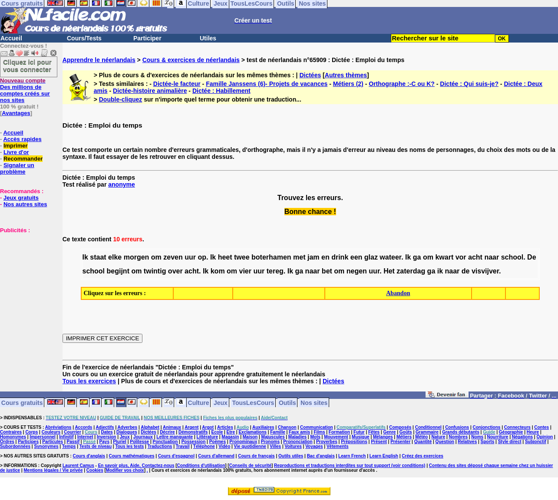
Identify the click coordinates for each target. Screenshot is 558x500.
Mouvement (336, 436)
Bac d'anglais (321, 456)
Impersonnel (42, 436)
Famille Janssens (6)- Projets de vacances (266, 83)
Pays (104, 441)
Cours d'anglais (89, 456)
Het (389, 271)
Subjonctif (535, 441)
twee (242, 257)
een (356, 257)
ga (417, 257)
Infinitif (66, 436)
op (202, 257)
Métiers (404, 436)
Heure (533, 432)
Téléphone (204, 446)
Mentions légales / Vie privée (53, 470)
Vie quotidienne (250, 446)
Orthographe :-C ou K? (402, 83)
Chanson (287, 427)
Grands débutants (460, 432)
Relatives (467, 441)
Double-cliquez (120, 99)
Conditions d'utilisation (201, 465)
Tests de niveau (95, 446)
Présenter (400, 441)
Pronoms (270, 441)
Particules (52, 441)
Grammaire (427, 432)
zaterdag (410, 271)
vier (245, 271)
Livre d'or (16, 152)
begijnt (118, 271)
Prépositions (354, 441)
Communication (316, 427)
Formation (339, 432)
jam (313, 257)
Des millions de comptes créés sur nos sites (25, 90)
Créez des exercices (422, 456)
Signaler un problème (17, 168)
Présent (379, 441)
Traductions (160, 446)
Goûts (406, 432)
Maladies (297, 436)
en (325, 257)
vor (461, 257)
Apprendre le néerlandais (99, 59)
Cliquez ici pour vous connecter (27, 65)
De (531, 257)
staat (98, 257)
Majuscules (273, 436)
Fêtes (374, 432)
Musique (361, 436)
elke (115, 257)
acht (475, 257)
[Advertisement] (26, 277)
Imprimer (15, 145)
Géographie (511, 432)
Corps (31, 432)
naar (491, 257)
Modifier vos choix (125, 470)
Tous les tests (129, 446)
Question (445, 441)
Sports (488, 441)
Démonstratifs (193, 432)
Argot (208, 427)
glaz (371, 257)
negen (357, 271)
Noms (477, 436)
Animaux (172, 427)
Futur (359, 432)
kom (218, 271)
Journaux (143, 436)
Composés (400, 427)
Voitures (293, 446)
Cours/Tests (84, 38)
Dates (106, 432)
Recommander (23, 158)
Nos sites (313, 402)
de (466, 271)
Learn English (384, 456)
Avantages (16, 113)
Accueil (11, 38)
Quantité (423, 441)
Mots (315, 436)
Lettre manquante (174, 436)
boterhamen (271, 257)
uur (190, 257)
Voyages (314, 446)
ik (440, 271)
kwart (444, 257)
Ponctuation (165, 441)
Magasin (230, 436)
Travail (183, 446)
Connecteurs (517, 427)
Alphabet (150, 427)
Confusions (457, 427)
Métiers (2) (348, 83)
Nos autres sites (25, 204)
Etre (231, 432)
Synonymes (46, 446)
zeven (172, 257)
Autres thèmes (346, 75)
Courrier (72, 432)
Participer (147, 38)
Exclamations (252, 432)
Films (319, 432)
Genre (389, 432)
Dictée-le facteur (177, 83)
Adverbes (128, 427)
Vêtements (338, 446)
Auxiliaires (263, 427)
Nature (439, 436)
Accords (83, 427)
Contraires (11, 432)
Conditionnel (428, 427)
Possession (194, 441)
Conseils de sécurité (250, 465)
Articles (225, 427)
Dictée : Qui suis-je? (469, 83)
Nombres (458, 436)
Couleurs (51, 432)
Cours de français (256, 456)
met (299, 257)
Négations (522, 436)
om (156, 257)
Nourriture (497, 436)
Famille (277, 432)
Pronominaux (243, 441)
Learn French (352, 456)
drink (339, 257)
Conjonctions (487, 427)
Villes (275, 446)
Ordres (7, 441)
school (512, 257)
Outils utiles (290, 456)
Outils (287, 402)
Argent (191, 427)
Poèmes (217, 441)
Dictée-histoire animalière (150, 90)
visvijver (485, 271)
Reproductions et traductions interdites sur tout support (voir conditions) (349, 465)
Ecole (217, 432)
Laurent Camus (78, 465)
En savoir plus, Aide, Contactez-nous (136, 465)
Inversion (106, 436)
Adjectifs (105, 427)
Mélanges (383, 436)
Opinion (544, 436)
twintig (155, 271)
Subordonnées (15, 446)
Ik (85, 257)
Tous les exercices (89, 381)
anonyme (121, 184)
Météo (421, 436)
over (175, 271)
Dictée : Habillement (221, 90)
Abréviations (58, 427)
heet (225, 257)
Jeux (221, 402)
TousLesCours (253, 402)
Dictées (310, 75)
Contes (541, 427)
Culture (198, 402)
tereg (275, 271)
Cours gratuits (22, 402)
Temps (69, 446)
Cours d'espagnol (176, 456)
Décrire (167, 432)
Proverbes (326, 441)
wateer (390, 257)
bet (327, 271)
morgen (136, 257)
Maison (250, 436)
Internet (85, 436)
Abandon (398, 293)
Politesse (139, 441)
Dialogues (126, 432)
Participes (28, 441)
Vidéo (224, 446)
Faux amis (299, 432)
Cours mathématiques (132, 456)
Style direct (510, 441)
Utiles (208, 38)
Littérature (207, 436)
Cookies (94, 470)
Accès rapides (22, 139)
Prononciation (297, 441)
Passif (73, 441)
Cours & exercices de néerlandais (191, 59)
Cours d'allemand (216, 456)
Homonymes (13, 436)
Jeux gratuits (21, 197)
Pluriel (119, 441)
